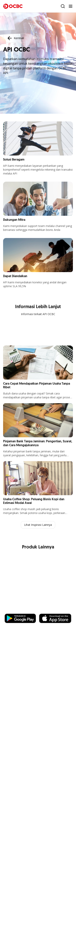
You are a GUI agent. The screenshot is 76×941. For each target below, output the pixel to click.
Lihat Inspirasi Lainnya (38, 525)
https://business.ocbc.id (23, 610)
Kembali (15, 38)
